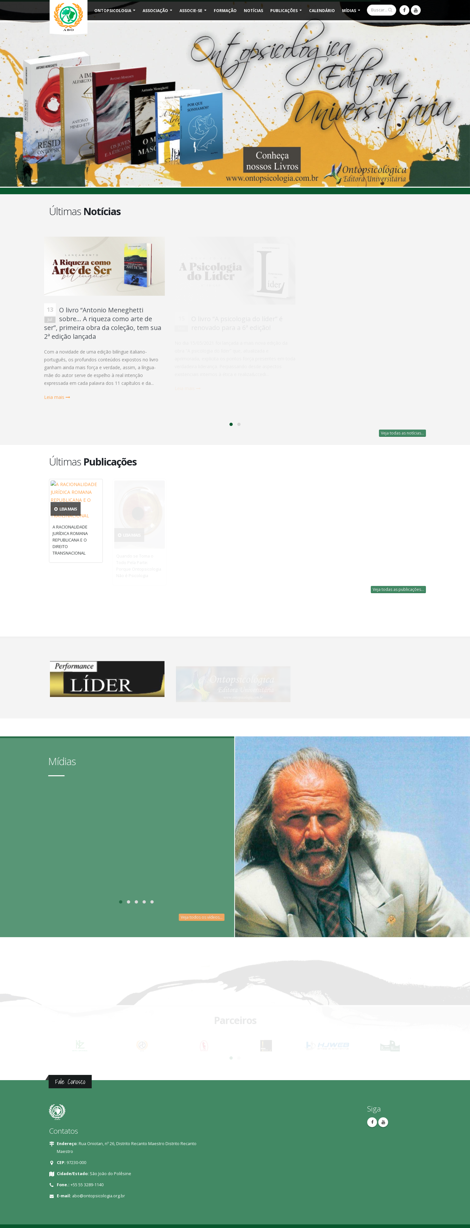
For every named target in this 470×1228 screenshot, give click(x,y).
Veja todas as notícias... (402, 433)
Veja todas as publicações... (398, 589)
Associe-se (191, 10)
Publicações (284, 10)
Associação (155, 10)
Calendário (322, 10)
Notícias (253, 10)
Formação (225, 10)
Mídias (349, 10)
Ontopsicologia (112, 10)
